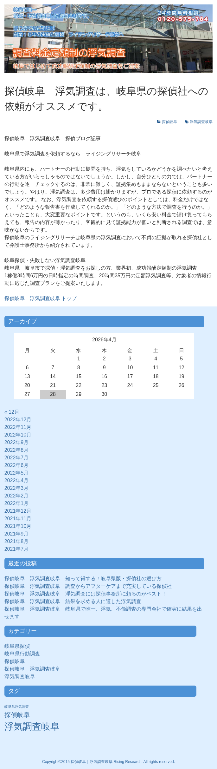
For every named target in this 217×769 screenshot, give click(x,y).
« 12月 (11, 412)
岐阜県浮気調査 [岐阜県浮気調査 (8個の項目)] (16, 706)
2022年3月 (16, 488)
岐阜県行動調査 (22, 653)
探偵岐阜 (171, 122)
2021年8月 (16, 541)
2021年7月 (16, 549)
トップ (40, 298)
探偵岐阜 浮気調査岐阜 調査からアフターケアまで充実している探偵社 (88, 586)
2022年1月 (16, 503)
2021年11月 (17, 518)
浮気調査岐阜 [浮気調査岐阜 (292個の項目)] (32, 726)
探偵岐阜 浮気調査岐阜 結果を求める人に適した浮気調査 (72, 601)
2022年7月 (16, 457)
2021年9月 (16, 533)
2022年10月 (17, 434)
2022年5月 (16, 473)
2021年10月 (17, 526)
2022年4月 (16, 480)
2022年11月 (17, 427)
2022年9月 (16, 442)
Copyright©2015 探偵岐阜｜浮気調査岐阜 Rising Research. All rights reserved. (108, 761)
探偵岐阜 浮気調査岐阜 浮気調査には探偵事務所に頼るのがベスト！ (85, 593)
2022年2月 (16, 495)
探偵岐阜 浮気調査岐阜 (32, 669)
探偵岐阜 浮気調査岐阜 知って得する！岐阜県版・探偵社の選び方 (83, 578)
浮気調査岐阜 (201, 122)
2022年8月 (16, 450)
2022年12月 (17, 419)
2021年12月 (17, 511)
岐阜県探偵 (17, 646)
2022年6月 (16, 465)
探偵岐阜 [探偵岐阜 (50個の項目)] (17, 714)
